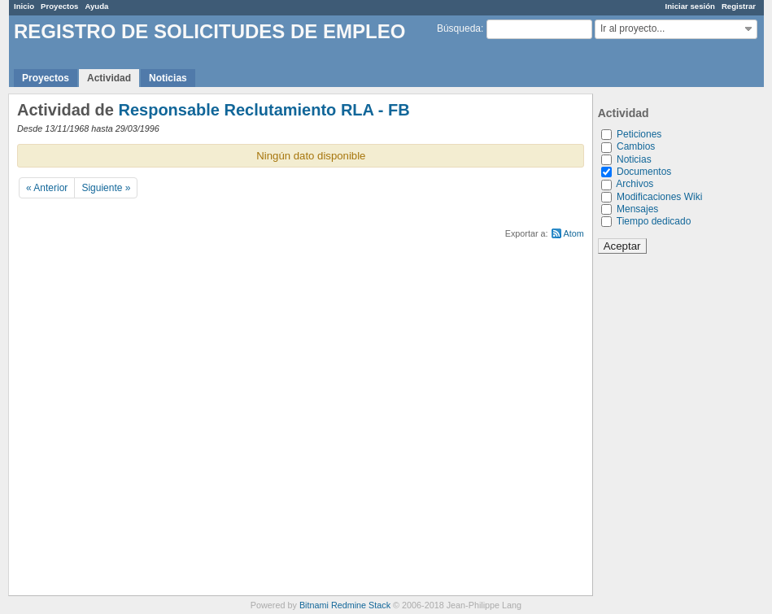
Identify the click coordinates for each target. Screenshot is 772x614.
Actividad (109, 78)
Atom (574, 233)
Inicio (24, 6)
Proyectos (59, 6)
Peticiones (639, 134)
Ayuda (96, 6)
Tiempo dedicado (654, 221)
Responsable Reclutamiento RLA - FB (263, 110)
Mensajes (637, 209)
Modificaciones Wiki (659, 196)
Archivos (634, 183)
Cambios (636, 146)
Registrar (739, 6)
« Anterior (47, 188)
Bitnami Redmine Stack (344, 605)
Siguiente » (105, 188)
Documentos (644, 171)
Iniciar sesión (690, 6)
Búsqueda (459, 28)
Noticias (168, 78)
